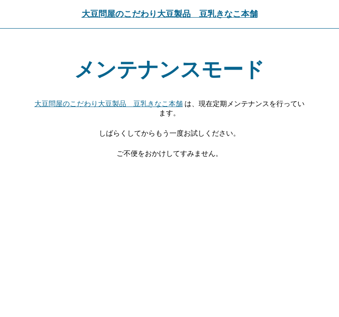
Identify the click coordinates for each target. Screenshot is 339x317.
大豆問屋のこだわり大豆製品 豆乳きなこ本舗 (170, 13)
